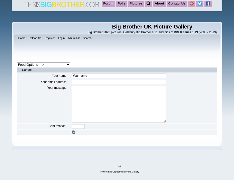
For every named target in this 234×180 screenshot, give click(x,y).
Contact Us (177, 3)
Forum (108, 3)
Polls (121, 3)
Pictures (136, 3)
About (159, 3)
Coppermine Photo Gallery (125, 171)
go (73, 132)
